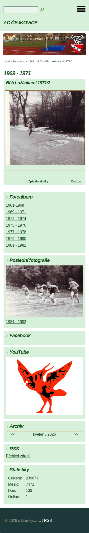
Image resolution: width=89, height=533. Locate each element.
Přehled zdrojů (18, 456)
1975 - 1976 (16, 225)
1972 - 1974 (16, 219)
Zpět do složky (38, 181)
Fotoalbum (19, 61)
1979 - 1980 (16, 239)
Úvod (7, 61)
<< (13, 434)
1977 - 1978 (16, 232)
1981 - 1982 (16, 245)
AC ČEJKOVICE (20, 22)
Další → (76, 181)
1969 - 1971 (35, 61)
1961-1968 (15, 205)
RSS (48, 520)
